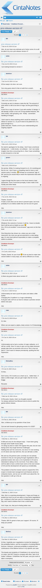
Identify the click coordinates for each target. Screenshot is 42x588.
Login (3, 20)
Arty (23, 586)
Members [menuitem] (34, 581)
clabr (7, 310)
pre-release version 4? (11, 28)
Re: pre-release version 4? (12, 61)
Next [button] (27, 35)
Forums (2, 18)
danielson (9, 73)
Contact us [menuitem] (18, 581)
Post (5, 31)
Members (5, 18)
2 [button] (22, 35)
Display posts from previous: (20, 562)
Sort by (14, 565)
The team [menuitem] (26, 581)
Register (10, 20)
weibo (7, 56)
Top (40, 52)
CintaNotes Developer (7, 92)
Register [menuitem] (41, 18)
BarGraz (8, 531)
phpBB (14, 585)
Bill (7, 38)
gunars (8, 157)
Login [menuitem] (37, 18)
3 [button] (24, 35)
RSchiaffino (9, 361)
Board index (6, 581)
